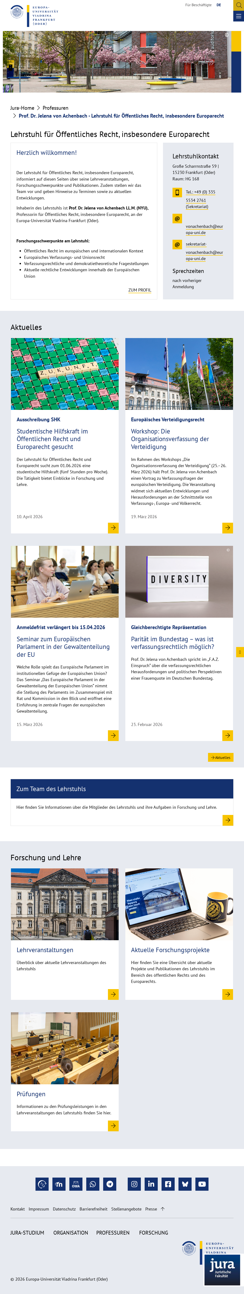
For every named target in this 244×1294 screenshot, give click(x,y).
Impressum (39, 1209)
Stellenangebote (126, 1209)
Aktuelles (220, 757)
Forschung (153, 1232)
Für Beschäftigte (198, 4)
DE (219, 4)
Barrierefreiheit (93, 1209)
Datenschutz (64, 1209)
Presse (151, 1209)
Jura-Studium (27, 1232)
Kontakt (17, 1209)
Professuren (55, 107)
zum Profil (139, 290)
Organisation (70, 1232)
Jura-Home (22, 107)
